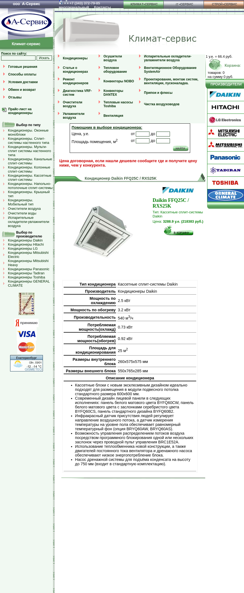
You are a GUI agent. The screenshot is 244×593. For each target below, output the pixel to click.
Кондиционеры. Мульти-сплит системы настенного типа (29, 151)
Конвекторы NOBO (119, 81)
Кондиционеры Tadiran (26, 273)
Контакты (102, 7)
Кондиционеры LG (23, 248)
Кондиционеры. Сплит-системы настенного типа (28, 140)
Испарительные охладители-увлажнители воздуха (28, 222)
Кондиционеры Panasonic (28, 269)
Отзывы (15, 97)
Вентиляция (113, 116)
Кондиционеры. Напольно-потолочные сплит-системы (30, 186)
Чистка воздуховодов (162, 104)
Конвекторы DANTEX (113, 93)
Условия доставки (23, 82)
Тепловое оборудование (115, 70)
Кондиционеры (75, 58)
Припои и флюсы (158, 93)
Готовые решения (22, 67)
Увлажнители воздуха (73, 116)
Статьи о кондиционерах (75, 70)
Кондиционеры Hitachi (26, 244)
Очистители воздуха (24, 209)
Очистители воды (22, 213)
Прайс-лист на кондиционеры (20, 111)
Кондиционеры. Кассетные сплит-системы (29, 177)
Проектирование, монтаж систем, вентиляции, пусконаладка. (171, 81)
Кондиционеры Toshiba (26, 277)
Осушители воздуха (113, 58)
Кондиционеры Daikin (25, 240)
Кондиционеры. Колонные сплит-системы (29, 169)
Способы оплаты (22, 74)
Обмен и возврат (22, 90)
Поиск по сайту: (14, 54)
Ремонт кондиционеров (75, 81)
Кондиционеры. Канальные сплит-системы (30, 161)
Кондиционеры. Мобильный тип (20, 202)
